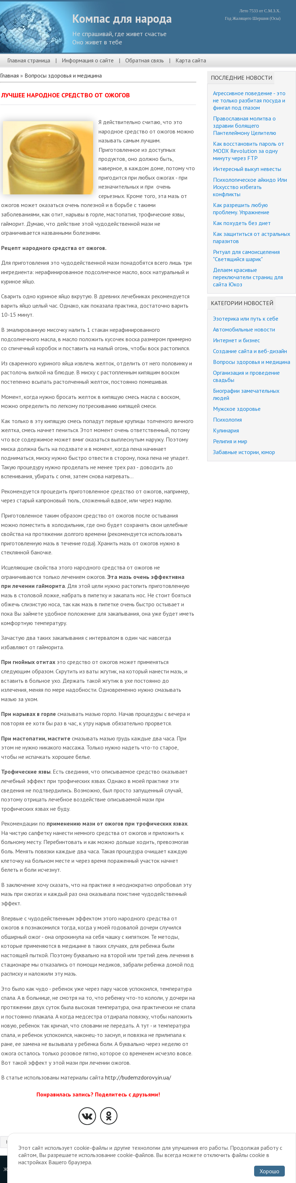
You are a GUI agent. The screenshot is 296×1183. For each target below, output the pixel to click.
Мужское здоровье (237, 408)
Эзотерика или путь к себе (245, 318)
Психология (227, 419)
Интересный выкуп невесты (247, 168)
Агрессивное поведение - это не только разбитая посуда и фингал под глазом (249, 100)
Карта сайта (190, 60)
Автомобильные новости (244, 329)
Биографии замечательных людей (246, 394)
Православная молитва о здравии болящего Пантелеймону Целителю (244, 125)
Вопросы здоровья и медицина (63, 75)
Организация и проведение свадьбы (246, 376)
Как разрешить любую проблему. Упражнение (241, 208)
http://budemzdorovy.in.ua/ (138, 1077)
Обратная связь (144, 60)
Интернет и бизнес (236, 340)
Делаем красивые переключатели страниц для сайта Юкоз (248, 277)
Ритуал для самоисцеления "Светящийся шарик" (246, 255)
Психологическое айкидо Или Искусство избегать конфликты (250, 187)
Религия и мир (230, 441)
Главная (9, 75)
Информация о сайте (88, 60)
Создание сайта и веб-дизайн (250, 351)
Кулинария (226, 430)
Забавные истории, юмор (244, 452)
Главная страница (28, 60)
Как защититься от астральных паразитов (251, 237)
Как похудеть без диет (242, 223)
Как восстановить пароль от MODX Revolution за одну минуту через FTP (248, 151)
